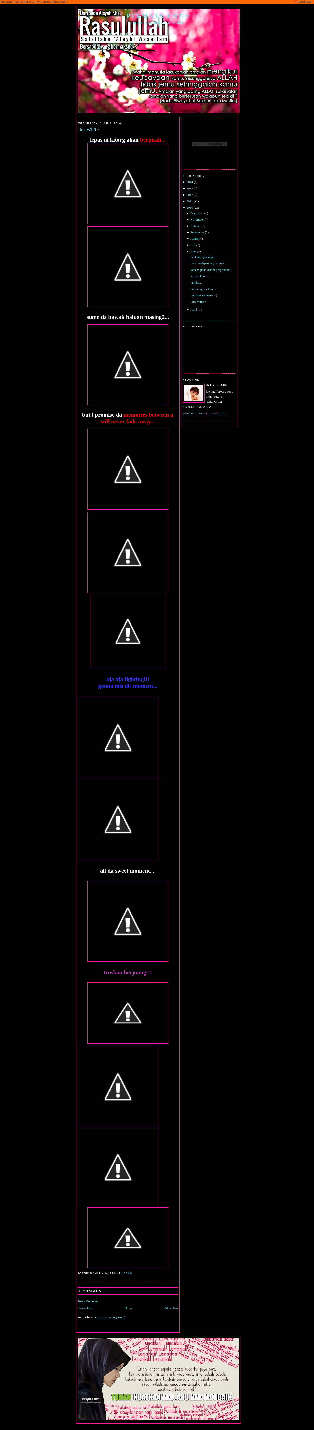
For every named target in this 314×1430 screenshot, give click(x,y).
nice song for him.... (203, 289)
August (195, 238)
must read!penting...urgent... (208, 263)
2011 (189, 201)
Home (128, 1308)
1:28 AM (126, 1273)
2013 (189, 188)
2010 (189, 207)
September (197, 232)
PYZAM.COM (303, 1)
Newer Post (85, 1308)
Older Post (171, 1308)
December (196, 213)
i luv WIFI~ (88, 129)
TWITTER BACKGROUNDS (50, 1)
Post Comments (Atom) (110, 1317)
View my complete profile (204, 413)
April (193, 309)
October (195, 226)
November (197, 219)
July (193, 245)
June (193, 251)
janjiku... (196, 282)
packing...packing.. (202, 257)
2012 (189, 195)
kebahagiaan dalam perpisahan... (211, 270)
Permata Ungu (159, 16)
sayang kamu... (199, 276)
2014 (189, 182)
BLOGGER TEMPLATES (15, 1)
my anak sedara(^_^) (203, 295)
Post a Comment (88, 1301)
